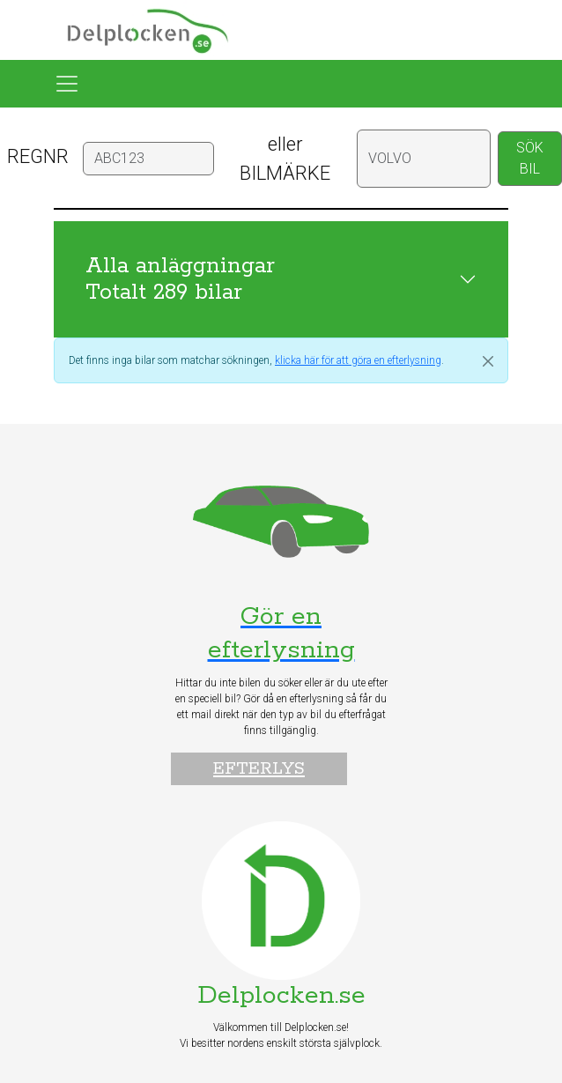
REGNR (38, 156)
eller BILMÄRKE (285, 158)
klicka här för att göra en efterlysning (358, 360)
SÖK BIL (530, 158)
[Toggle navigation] (67, 83)
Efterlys (259, 769)
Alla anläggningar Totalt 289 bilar (180, 279)
